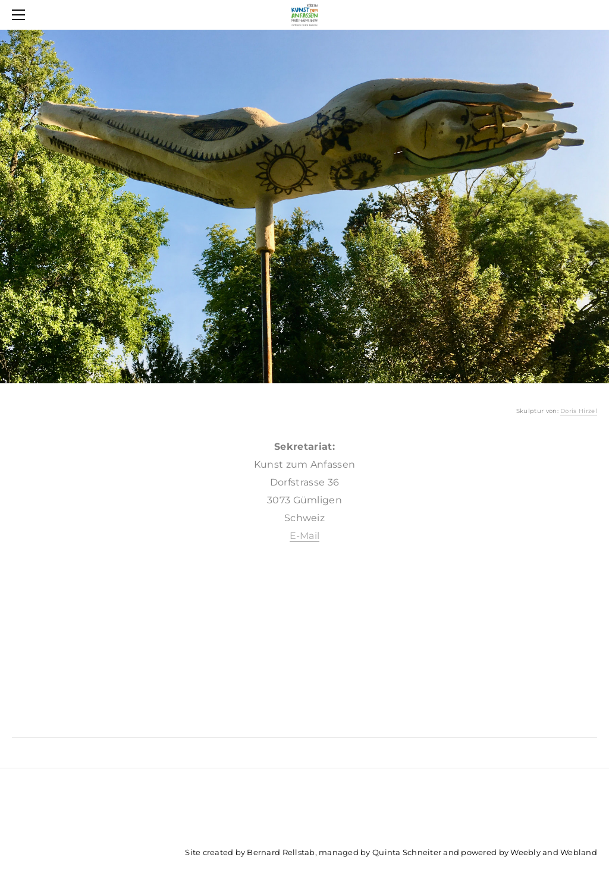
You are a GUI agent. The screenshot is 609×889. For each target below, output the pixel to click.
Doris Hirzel (578, 411)
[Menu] (21, 15)
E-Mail (305, 535)
